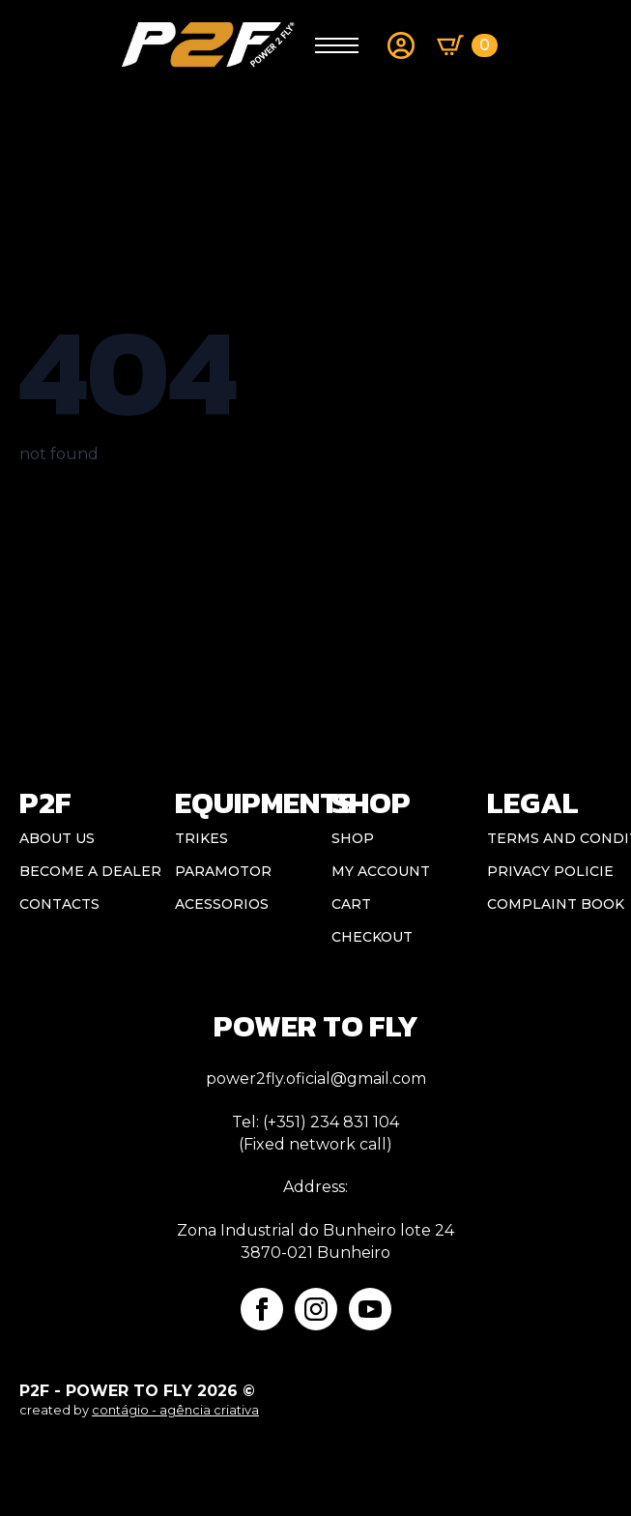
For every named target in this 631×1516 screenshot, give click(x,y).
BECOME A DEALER (81, 871)
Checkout (372, 937)
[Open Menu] (337, 46)
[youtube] (370, 1309)
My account (380, 871)
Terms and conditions (549, 838)
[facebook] (262, 1309)
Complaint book (549, 904)
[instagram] (316, 1309)
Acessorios (222, 904)
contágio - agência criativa (175, 1410)
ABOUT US (57, 838)
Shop (352, 838)
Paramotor (223, 871)
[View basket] (467, 45)
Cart (351, 904)
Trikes (201, 838)
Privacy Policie (549, 871)
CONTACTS (59, 904)
